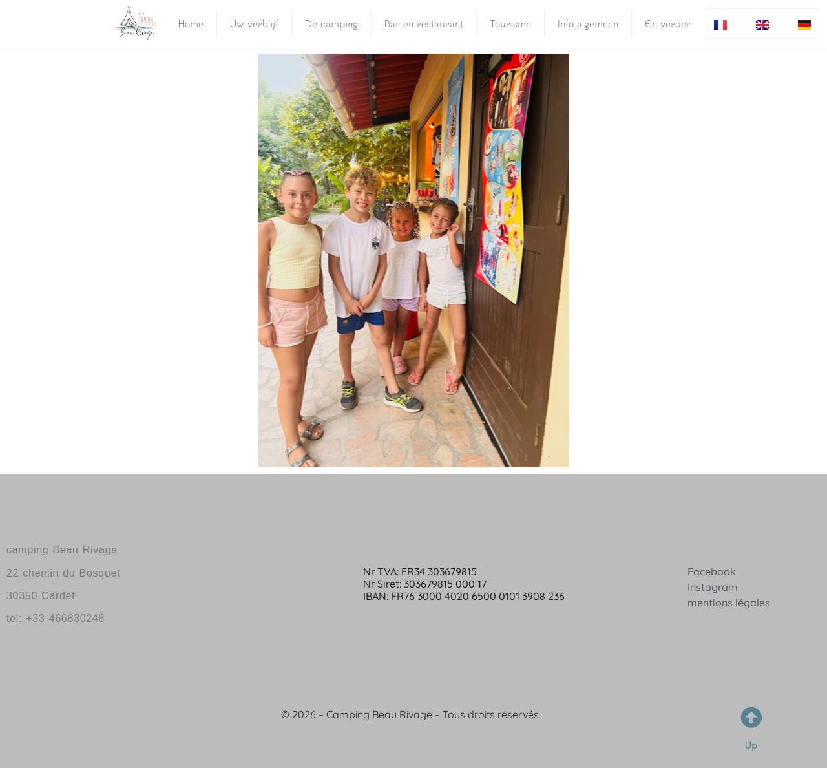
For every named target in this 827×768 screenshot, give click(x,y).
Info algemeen (588, 23)
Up (751, 745)
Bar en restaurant (423, 23)
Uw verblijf (254, 23)
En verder (668, 23)
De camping (331, 23)
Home (191, 23)
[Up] (751, 717)
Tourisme (510, 23)
